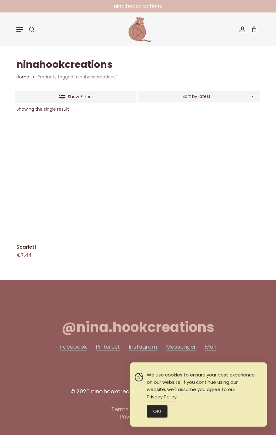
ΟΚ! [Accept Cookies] (157, 413)
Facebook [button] (73, 346)
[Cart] (252, 29)
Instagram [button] (143, 346)
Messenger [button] (181, 346)
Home (22, 77)
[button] (19, 29)
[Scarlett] (74, 180)
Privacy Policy (162, 399)
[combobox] (199, 97)
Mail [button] (210, 346)
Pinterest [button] (108, 346)
